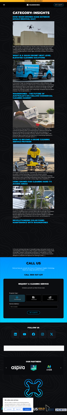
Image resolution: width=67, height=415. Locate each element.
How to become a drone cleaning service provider (31, 140)
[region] (18, 405)
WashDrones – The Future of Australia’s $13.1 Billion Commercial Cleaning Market (33, 96)
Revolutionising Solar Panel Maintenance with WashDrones (30, 221)
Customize (9, 409)
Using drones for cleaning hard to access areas (32, 183)
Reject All (18, 409)
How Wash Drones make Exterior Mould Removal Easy (31, 18)
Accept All (27, 409)
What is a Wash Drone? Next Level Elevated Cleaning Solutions (32, 56)
